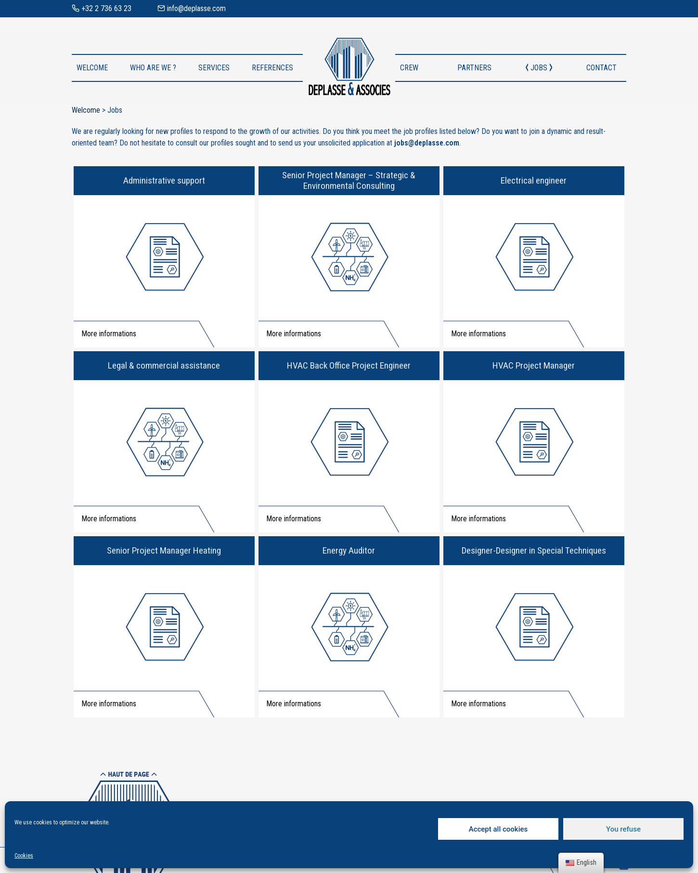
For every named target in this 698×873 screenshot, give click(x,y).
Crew (409, 67)
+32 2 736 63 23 (101, 8)
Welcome (92, 67)
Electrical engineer (534, 180)
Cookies (23, 855)
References (272, 67)
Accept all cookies (498, 829)
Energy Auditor (349, 550)
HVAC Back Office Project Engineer (349, 365)
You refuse (623, 829)
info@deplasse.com (191, 8)
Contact (601, 67)
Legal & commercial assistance (164, 365)
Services (214, 67)
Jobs (538, 67)
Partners (474, 67)
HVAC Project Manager (533, 365)
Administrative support (164, 180)
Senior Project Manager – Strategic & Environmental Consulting (348, 180)
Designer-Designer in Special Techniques (534, 550)
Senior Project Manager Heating (164, 550)
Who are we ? (153, 67)
